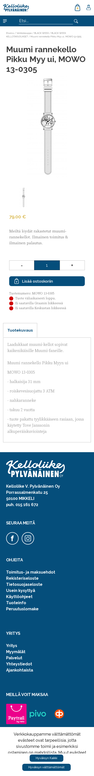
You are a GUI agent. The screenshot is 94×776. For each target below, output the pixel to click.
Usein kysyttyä (20, 590)
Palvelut (14, 657)
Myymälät (15, 651)
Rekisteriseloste (22, 578)
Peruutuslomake (22, 608)
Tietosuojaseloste (24, 584)
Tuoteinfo (16, 602)
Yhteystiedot (19, 664)
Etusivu (10, 33)
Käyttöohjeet (19, 596)
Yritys (11, 645)
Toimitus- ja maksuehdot (30, 572)
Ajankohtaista (19, 670)
